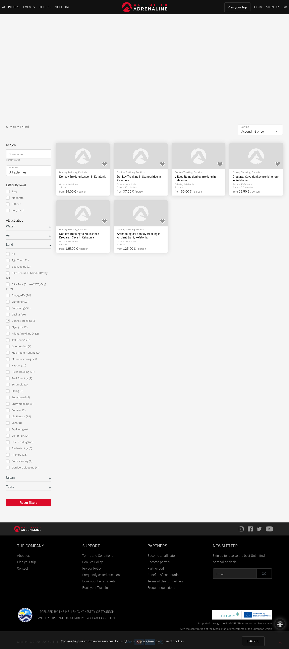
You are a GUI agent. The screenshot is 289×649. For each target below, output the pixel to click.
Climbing (17, 436)
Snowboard (18, 397)
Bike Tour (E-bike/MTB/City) (26, 286)
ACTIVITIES (10, 7)
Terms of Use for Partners (166, 581)
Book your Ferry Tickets (99, 581)
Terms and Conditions (97, 556)
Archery (16, 455)
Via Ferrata (18, 416)
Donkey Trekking (21, 321)
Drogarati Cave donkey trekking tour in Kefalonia (255, 178)
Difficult (13, 204)
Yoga (14, 423)
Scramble (17, 384)
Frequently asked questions (101, 575)
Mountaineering (21, 359)
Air (8, 235)
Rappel (16, 365)
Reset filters (28, 503)
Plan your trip (237, 7)
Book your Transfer (95, 588)
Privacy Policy (92, 568)
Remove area (13, 159)
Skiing (14, 391)
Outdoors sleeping (22, 468)
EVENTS (29, 7)
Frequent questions (161, 588)
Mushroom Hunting (23, 353)
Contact (22, 568)
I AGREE (253, 641)
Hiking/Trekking (22, 334)
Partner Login (157, 568)
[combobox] (260, 130)
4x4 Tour (18, 340)
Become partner (159, 562)
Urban (10, 478)
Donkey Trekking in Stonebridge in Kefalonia (139, 178)
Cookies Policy (92, 562)
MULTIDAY (62, 7)
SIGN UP (272, 7)
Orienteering (18, 346)
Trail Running (19, 378)
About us (23, 556)
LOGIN (257, 7)
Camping (17, 302)
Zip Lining (17, 429)
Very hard (14, 210)
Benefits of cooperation (164, 575)
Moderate (14, 198)
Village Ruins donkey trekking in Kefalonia (195, 178)
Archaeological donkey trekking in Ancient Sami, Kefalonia (139, 235)
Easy (11, 191)
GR (285, 7)
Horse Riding (20, 442)
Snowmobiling (20, 404)
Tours (10, 487)
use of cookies (174, 641)
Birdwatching (19, 448)
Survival (16, 410)
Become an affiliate (161, 556)
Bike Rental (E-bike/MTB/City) (27, 275)
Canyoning (18, 308)
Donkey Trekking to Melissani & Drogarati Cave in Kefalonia (79, 235)
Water (10, 226)
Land (9, 244)
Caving (16, 314)
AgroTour (17, 260)
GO (264, 574)
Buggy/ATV (18, 295)
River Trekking (20, 372)
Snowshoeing (19, 461)
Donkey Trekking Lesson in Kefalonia (82, 176)
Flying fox (17, 327)
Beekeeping (18, 267)
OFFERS (44, 7)
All (10, 254)
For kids (82, 172)
